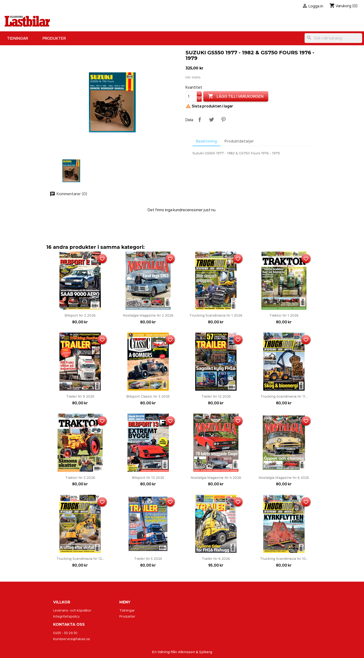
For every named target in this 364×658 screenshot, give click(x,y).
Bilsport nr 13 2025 (148, 478)
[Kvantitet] (191, 96)
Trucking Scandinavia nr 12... (80, 559)
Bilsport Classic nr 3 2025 (148, 396)
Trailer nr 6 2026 (216, 559)
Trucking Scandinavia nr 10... (284, 559)
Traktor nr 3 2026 (80, 478)
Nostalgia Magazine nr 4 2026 (216, 478)
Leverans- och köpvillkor (72, 610)
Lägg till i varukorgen (235, 96)
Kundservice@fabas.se (71, 639)
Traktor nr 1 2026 (284, 315)
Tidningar (17, 38)
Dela (199, 119)
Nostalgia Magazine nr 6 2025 (284, 478)
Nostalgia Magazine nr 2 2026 (148, 315)
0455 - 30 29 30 (65, 633)
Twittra (211, 119)
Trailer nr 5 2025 (148, 559)
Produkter (54, 38)
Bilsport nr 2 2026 (80, 315)
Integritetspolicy (66, 616)
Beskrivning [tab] (206, 141)
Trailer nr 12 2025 (216, 396)
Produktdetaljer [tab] (239, 141)
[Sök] (333, 38)
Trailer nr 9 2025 (80, 396)
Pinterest (223, 119)
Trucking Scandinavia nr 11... (283, 396)
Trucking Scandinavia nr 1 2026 (215, 315)
